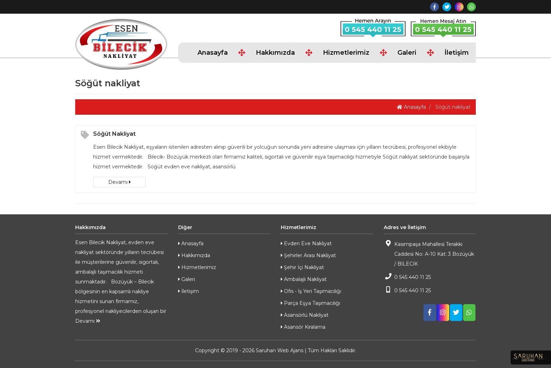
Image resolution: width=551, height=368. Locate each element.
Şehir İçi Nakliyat (302, 267)
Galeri (406, 52)
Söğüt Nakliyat (114, 134)
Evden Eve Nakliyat (306, 243)
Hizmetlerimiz (346, 52)
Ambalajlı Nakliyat (304, 279)
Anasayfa (212, 52)
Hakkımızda (275, 52)
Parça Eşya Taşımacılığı (310, 303)
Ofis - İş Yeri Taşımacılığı (311, 291)
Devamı (119, 182)
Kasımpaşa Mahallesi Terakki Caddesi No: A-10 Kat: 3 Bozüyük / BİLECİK (429, 253)
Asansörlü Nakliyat (305, 315)
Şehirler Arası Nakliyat (308, 255)
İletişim (457, 52)
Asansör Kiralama (303, 327)
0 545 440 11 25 (373, 29)
